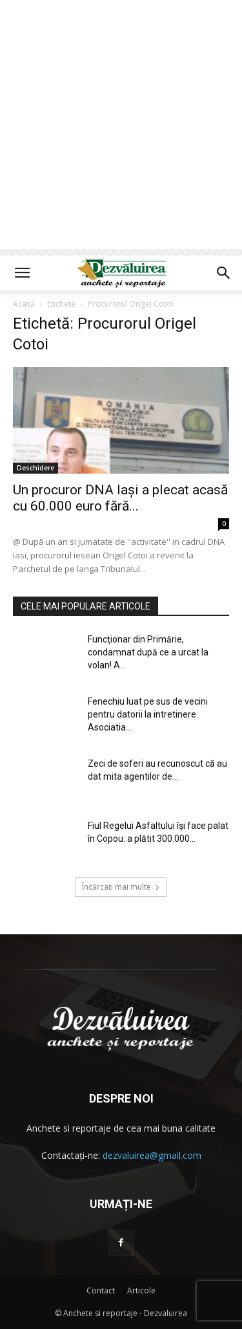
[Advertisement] (121, 127)
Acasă (24, 303)
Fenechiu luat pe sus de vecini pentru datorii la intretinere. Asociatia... (148, 714)
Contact (100, 1290)
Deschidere (35, 467)
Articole (141, 1290)
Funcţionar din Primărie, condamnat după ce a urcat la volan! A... (148, 652)
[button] (22, 273)
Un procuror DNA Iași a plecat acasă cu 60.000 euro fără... (120, 498)
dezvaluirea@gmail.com (152, 1155)
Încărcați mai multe (121, 886)
